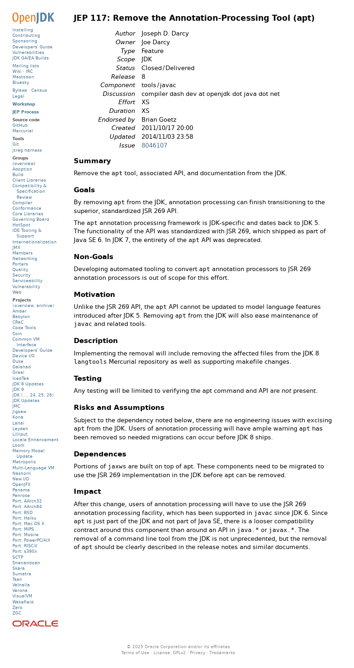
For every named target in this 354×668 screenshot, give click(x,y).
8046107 (154, 145)
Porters (20, 263)
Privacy (197, 652)
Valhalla (21, 584)
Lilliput (20, 434)
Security (21, 275)
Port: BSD (22, 512)
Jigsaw (19, 411)
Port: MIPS (23, 529)
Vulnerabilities (28, 52)
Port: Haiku (24, 517)
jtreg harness (27, 150)
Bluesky (20, 82)
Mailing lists (25, 65)
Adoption (22, 168)
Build (18, 174)
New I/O (20, 478)
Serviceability (27, 280)
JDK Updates (26, 400)
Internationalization (34, 241)
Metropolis (24, 461)
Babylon (21, 316)
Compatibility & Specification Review (29, 191)
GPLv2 (179, 652)
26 (49, 394)
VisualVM (22, 595)
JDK (16, 394)
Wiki (17, 71)
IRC (29, 71)
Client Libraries (29, 180)
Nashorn (21, 473)
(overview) (23, 163)
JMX (16, 247)
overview (24, 305)
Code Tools (24, 327)
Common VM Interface (26, 342)
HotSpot (21, 224)
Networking (24, 258)
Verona (20, 590)
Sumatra (21, 573)
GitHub (20, 125)
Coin (17, 333)
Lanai (18, 423)
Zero (17, 607)
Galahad (21, 366)
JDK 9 (18, 389)
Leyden (20, 428)
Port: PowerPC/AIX (31, 540)
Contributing (26, 35)
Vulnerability (26, 286)
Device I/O (23, 355)
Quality (20, 269)
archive (44, 305)
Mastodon (23, 76)
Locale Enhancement (35, 439)
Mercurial (22, 130)
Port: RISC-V (24, 545)
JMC (16, 405)
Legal (18, 96)
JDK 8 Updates (28, 383)
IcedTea (20, 378)
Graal (18, 372)
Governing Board (30, 219)
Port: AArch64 (27, 506)
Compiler (22, 202)
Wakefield (23, 601)
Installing (22, 29)
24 (32, 394)
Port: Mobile (25, 534)
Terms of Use (135, 652)
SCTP (17, 557)
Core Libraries (27, 213)
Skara (18, 568)
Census (39, 90)
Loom (18, 445)
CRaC (18, 322)
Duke (18, 361)
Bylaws (19, 90)
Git (15, 144)
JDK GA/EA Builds (30, 57)
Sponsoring (24, 40)
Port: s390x (24, 551)
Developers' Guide (32, 46)
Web (17, 292)
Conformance (26, 208)
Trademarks (222, 652)
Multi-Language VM (33, 467)
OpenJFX (21, 484)
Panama (21, 489)
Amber (19, 310)
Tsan (17, 579)
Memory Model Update (28, 453)
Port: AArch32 (27, 500)
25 (41, 394)
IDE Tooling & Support (26, 233)
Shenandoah (26, 562)
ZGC (16, 612)
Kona (18, 417)
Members (22, 252)
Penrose (21, 495)
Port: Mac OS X (28, 523)
